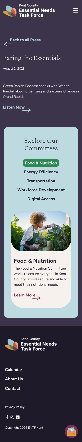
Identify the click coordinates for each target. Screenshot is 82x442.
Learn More (25, 294)
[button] (75, 10)
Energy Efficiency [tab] (41, 171)
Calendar (13, 369)
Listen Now (14, 107)
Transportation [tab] (41, 180)
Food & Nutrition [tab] (41, 162)
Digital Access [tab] (41, 198)
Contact (12, 388)
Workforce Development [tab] (41, 189)
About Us (14, 378)
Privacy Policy (14, 407)
